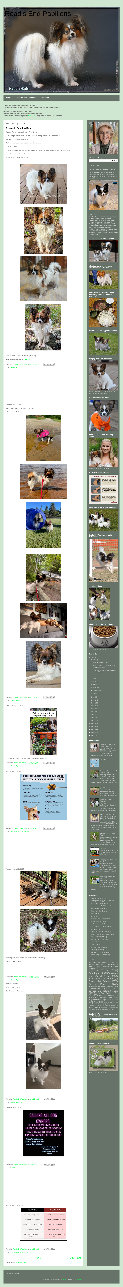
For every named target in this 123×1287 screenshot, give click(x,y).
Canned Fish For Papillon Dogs (102, 169)
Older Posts (75, 1258)
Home (8, 98)
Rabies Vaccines (96, 944)
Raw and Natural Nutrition (99, 947)
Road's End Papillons (26, 98)
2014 (93, 721)
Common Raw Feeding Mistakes (101, 919)
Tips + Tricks (97, 1009)
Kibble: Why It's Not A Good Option (102, 906)
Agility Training (109, 964)
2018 (93, 709)
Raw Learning (95, 929)
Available (14, 367)
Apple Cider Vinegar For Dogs (100, 931)
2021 (93, 700)
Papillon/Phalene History (97, 987)
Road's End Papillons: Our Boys (105, 991)
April (94, 684)
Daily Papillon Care (99, 971)
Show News (94, 1007)
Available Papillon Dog (18, 128)
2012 (93, 726)
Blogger (79, 1279)
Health (13, 831)
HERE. (27, 360)
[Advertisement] (43, 386)
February (96, 690)
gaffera (65, 1279)
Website (45, 98)
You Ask (108, 1009)
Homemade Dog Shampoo (99, 911)
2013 (93, 723)
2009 (93, 735)
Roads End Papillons (106, 995)
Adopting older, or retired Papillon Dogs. (108, 772)
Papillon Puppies (99, 984)
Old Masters (108, 979)
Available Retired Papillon (108, 969)
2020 (93, 703)
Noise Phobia (94, 913)
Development (96, 973)
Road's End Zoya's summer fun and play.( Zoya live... (104, 666)
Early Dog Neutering (97, 950)
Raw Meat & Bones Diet (24, 831)
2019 (93, 706)
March (95, 687)
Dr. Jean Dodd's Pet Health (99, 924)
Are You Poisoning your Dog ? (100, 926)
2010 (93, 732)
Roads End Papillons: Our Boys (103, 997)
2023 (93, 657)
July (94, 660)
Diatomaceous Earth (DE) (99, 939)
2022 (93, 697)
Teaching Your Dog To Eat (99, 908)
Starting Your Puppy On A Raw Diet (102, 901)
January (96, 693)
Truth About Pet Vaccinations (100, 952)
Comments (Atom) (21, 1262)
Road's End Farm (112, 989)
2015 (93, 718)
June (95, 679)
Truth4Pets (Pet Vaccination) (100, 955)
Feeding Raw (94, 942)
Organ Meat (94, 916)
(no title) (103, 759)
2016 (93, 715)
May (94, 681)
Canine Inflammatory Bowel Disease (102, 934)
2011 (93, 729)
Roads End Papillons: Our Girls (105, 1000)
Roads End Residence (102, 1002)
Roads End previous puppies (106, 1005)
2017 (93, 712)
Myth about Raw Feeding (98, 921)
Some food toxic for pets (98, 898)
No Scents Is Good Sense (99, 903)
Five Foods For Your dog (98, 937)
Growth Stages (103, 976)
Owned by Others (17, 700)
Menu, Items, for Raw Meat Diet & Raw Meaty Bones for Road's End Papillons (108, 817)
